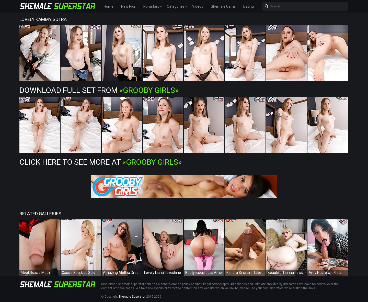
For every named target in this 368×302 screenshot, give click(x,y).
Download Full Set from (99, 90)
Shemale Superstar (132, 296)
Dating (248, 6)
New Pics (128, 6)
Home (108, 6)
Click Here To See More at (100, 162)
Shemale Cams (223, 6)
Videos (197, 6)
